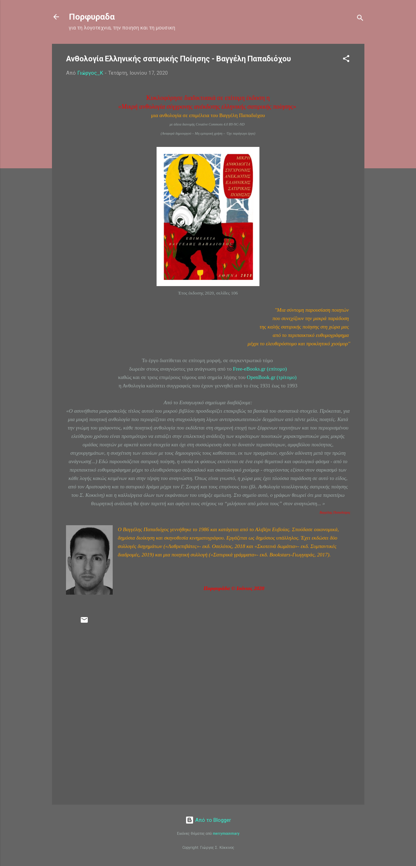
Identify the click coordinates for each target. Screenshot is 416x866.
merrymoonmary (226, 833)
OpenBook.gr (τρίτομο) (272, 377)
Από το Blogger (208, 820)
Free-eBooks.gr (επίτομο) (260, 369)
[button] (346, 59)
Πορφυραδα (92, 17)
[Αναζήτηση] (360, 19)
